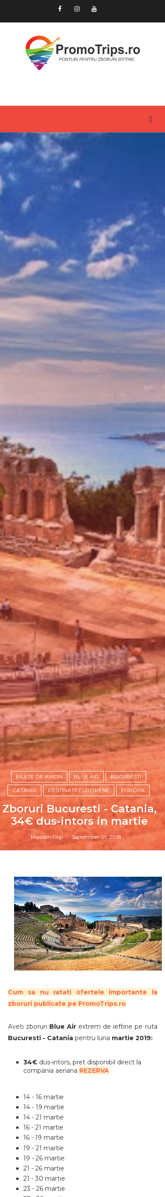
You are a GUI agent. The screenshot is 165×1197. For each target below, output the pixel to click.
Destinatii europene (79, 790)
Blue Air (86, 776)
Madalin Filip (47, 837)
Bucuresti (125, 776)
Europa (133, 790)
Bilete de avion (39, 776)
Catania (24, 790)
